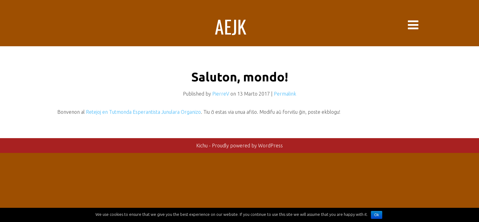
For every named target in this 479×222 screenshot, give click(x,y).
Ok (376, 215)
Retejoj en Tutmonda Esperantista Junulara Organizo (143, 112)
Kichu (202, 145)
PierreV (220, 94)
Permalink (285, 94)
